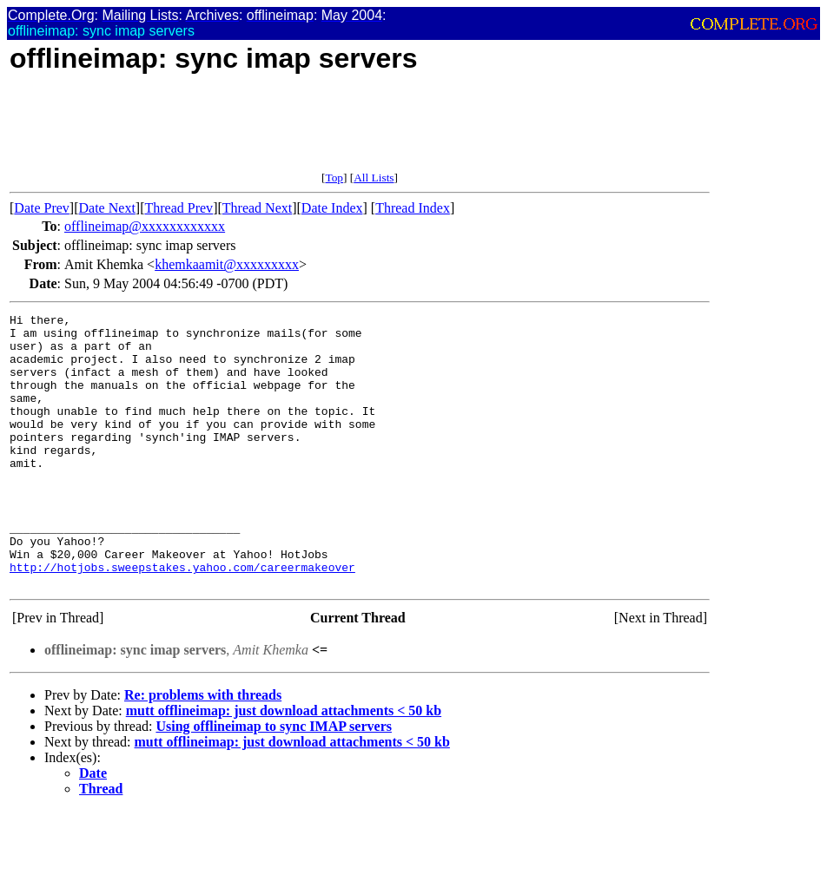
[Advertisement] (326, 132)
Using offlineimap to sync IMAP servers (273, 780)
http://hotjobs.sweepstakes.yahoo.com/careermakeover (182, 619)
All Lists (374, 177)
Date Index (332, 208)
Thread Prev (178, 208)
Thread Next (257, 208)
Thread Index (412, 208)
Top (334, 177)
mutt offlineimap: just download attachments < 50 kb (283, 765)
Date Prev (41, 208)
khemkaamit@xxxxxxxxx (227, 264)
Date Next (107, 208)
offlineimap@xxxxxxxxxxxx (144, 226)
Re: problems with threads (202, 749)
